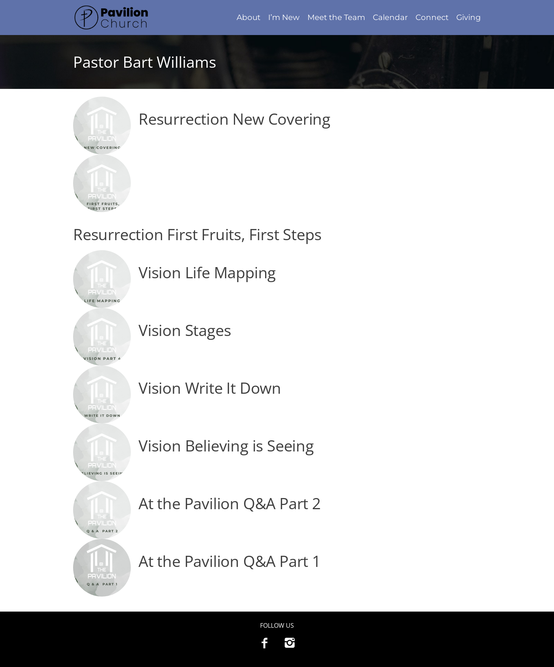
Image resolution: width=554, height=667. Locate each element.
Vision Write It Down (209, 387)
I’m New (284, 17)
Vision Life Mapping (207, 272)
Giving (468, 17)
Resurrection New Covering (234, 118)
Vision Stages (184, 330)
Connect (432, 17)
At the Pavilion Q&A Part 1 (229, 561)
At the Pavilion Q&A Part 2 (229, 503)
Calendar (390, 17)
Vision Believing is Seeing (226, 445)
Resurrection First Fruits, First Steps (197, 234)
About (248, 17)
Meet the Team (336, 17)
